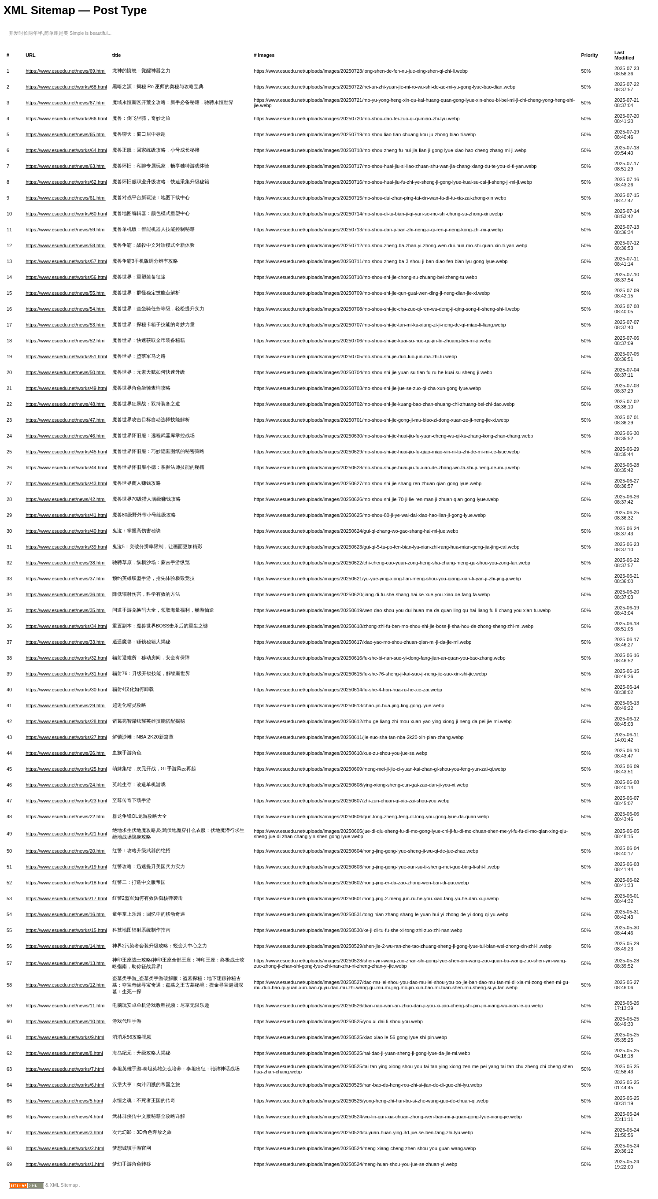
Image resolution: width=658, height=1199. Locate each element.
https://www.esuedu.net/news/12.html (66, 984)
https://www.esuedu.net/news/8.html (64, 1053)
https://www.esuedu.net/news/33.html (66, 642)
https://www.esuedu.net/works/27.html (66, 737)
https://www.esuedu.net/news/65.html (66, 134)
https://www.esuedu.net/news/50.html (66, 372)
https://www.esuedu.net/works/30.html (66, 689)
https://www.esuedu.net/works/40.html (66, 531)
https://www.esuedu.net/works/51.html (66, 356)
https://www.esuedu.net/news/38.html (66, 562)
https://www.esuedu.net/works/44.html (66, 467)
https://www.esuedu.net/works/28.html (66, 721)
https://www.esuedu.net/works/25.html (66, 769)
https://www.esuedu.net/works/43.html (66, 483)
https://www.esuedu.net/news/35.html (66, 610)
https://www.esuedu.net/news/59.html (66, 229)
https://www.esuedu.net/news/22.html (66, 816)
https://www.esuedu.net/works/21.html (66, 833)
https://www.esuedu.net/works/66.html (66, 118)
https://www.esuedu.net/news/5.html (64, 1100)
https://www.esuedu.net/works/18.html (66, 882)
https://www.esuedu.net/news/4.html (64, 1116)
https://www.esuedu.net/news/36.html (66, 594)
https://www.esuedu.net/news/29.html (66, 705)
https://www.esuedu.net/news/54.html (66, 309)
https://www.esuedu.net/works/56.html (66, 277)
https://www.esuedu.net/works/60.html (66, 213)
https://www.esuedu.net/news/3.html (64, 1132)
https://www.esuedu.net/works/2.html (65, 1148)
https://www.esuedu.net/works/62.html (66, 182)
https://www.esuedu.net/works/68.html (66, 86)
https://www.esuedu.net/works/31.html (66, 673)
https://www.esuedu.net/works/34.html (66, 626)
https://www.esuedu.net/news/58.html (66, 245)
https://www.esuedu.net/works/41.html (66, 515)
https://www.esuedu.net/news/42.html (66, 499)
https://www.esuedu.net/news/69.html (66, 71)
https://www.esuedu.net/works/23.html (66, 800)
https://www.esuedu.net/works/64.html (66, 150)
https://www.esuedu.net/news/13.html (66, 963)
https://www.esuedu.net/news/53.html (66, 324)
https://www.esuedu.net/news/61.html (66, 197)
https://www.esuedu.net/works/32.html (66, 658)
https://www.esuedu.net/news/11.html (66, 1005)
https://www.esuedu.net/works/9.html (65, 1037)
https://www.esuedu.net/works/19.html (66, 866)
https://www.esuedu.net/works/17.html (66, 898)
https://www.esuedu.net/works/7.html (65, 1069)
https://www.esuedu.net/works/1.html (65, 1164)
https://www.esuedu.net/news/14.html (66, 946)
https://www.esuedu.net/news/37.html (66, 578)
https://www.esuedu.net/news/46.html (66, 435)
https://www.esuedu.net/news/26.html (66, 753)
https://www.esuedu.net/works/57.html (66, 261)
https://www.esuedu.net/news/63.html (66, 166)
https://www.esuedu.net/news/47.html (66, 420)
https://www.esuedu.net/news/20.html (66, 851)
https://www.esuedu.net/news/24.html (66, 784)
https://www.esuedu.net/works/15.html (66, 930)
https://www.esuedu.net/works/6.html (65, 1085)
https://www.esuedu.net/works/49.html (66, 388)
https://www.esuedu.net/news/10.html (66, 1021)
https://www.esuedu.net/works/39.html (66, 546)
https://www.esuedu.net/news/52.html (66, 340)
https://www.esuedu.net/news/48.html (66, 404)
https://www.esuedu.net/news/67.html (66, 102)
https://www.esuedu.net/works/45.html (66, 451)
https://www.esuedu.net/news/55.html (66, 293)
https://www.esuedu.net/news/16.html (66, 914)
